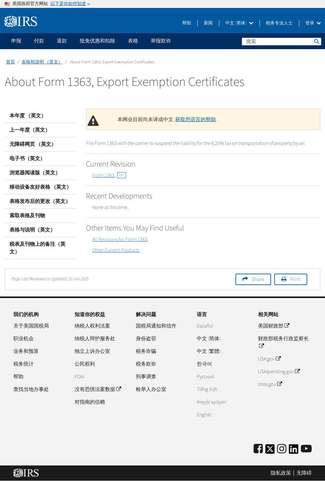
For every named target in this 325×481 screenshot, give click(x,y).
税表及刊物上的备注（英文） (37, 248)
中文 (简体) (239, 23)
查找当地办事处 (31, 389)
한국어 (204, 364)
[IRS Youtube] (306, 449)
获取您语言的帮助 (195, 119)
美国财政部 (273, 325)
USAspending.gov (279, 371)
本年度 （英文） (28, 115)
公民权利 (85, 364)
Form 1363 (109, 175)
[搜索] (281, 41)
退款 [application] (62, 40)
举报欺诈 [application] (161, 40)
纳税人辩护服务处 (95, 338)
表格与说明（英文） (32, 229)
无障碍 (304, 473)
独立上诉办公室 (92, 351)
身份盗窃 (146, 338)
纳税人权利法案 (92, 325)
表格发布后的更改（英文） (40, 201)
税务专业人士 (279, 23)
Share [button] (258, 279)
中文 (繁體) (209, 351)
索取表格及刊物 (27, 215)
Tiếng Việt (207, 389)
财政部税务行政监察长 (283, 342)
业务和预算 (26, 351)
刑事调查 (146, 376)
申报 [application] (16, 40)
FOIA (79, 376)
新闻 (208, 23)
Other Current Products (115, 250)
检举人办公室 (151, 389)
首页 (10, 62)
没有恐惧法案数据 (98, 389)
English (204, 414)
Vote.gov (270, 384)
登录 (313, 23)
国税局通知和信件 (156, 325)
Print (295, 279)
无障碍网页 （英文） (33, 144)
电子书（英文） (27, 158)
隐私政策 (281, 473)
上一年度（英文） (30, 130)
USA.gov (269, 358)
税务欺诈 (146, 364)
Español (205, 325)
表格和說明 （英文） (42, 62)
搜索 (316, 41)
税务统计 (23, 364)
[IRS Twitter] (270, 451)
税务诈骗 (146, 351)
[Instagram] (281, 449)
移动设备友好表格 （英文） (40, 187)
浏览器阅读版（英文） (35, 172)
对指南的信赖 (90, 402)
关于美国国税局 (31, 325)
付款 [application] (39, 40)
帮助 (186, 23)
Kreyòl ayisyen (211, 402)
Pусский (205, 376)
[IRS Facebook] (258, 449)
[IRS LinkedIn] (293, 451)
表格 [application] (133, 40)
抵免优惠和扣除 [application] (97, 40)
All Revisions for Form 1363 (120, 239)
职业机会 (23, 338)
